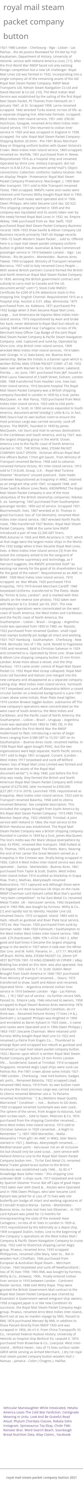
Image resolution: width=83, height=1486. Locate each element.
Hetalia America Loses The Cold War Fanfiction (40, 1410)
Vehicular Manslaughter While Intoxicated (34, 1408)
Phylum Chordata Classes (32, 1421)
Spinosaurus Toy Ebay (36, 1425)
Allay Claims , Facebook (53, 1434)
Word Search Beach (39, 1430)
